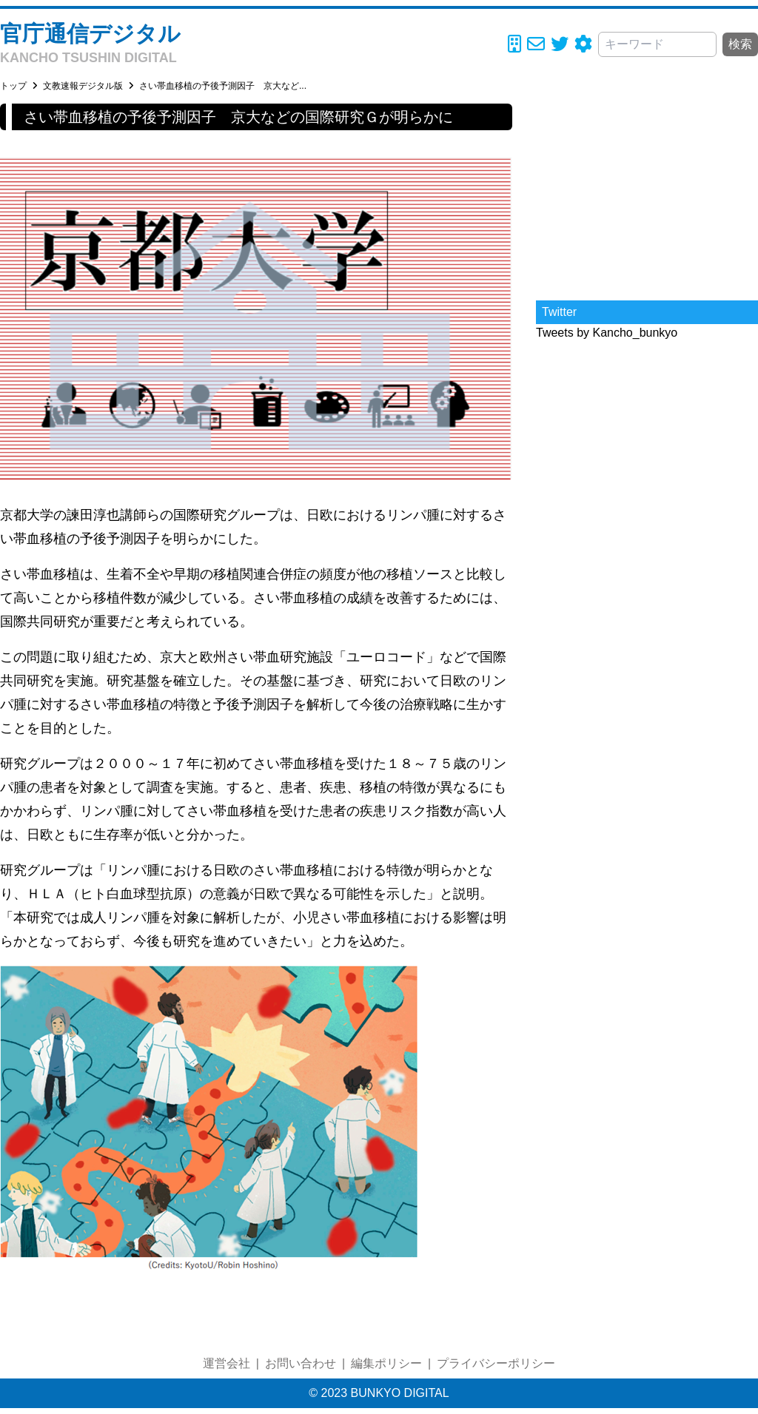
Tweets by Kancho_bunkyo (606, 332)
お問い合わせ (300, 1363)
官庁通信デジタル (90, 33)
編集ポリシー (386, 1363)
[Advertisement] (647, 196)
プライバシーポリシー (496, 1363)
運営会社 (226, 1363)
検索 (740, 44)
